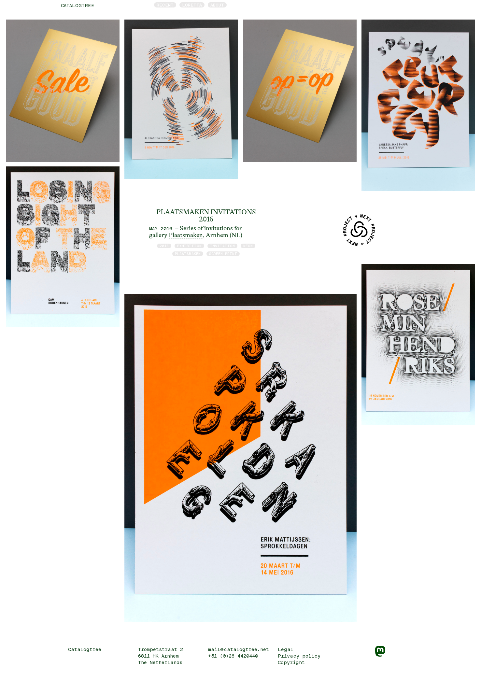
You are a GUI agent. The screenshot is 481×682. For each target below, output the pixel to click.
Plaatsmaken (186, 235)
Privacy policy (299, 656)
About (217, 4)
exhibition (189, 246)
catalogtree (77, 5)
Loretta (192, 4)
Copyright (291, 662)
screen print (223, 253)
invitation (222, 246)
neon (248, 246)
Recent (165, 4)
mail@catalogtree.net (238, 649)
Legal (285, 649)
